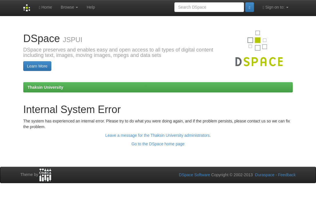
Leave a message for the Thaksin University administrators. (158, 135)
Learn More (37, 66)
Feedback (287, 175)
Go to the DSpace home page (157, 144)
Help (91, 7)
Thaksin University (45, 87)
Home (45, 7)
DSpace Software (194, 175)
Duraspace (264, 175)
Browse (69, 7)
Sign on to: (275, 7)
